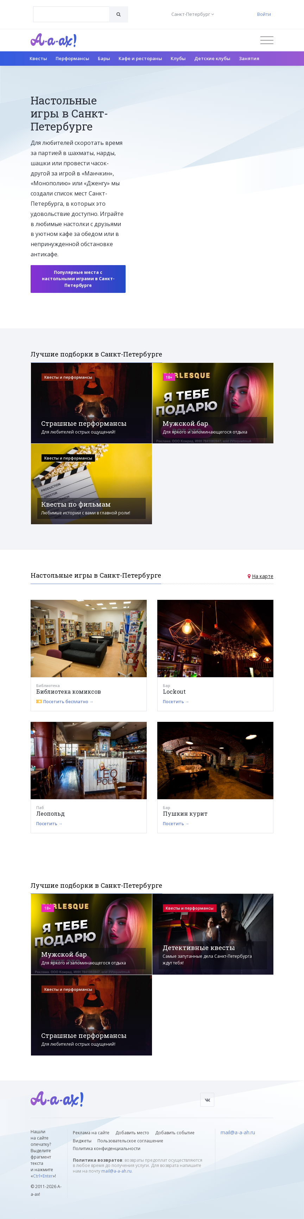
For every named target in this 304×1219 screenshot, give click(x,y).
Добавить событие (175, 1133)
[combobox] (71, 14)
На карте (262, 576)
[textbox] (71, 9)
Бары (104, 58)
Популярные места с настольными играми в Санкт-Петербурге (78, 278)
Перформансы (72, 58)
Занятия (249, 58)
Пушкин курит (185, 813)
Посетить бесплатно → (68, 702)
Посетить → (176, 702)
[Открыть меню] (266, 40)
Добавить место (132, 1133)
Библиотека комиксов (68, 691)
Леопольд (50, 813)
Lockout (174, 691)
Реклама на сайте (91, 1133)
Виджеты (82, 1141)
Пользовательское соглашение (130, 1141)
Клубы (178, 58)
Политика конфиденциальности (106, 1148)
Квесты (38, 58)
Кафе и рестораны (140, 58)
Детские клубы (212, 58)
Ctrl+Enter (43, 1176)
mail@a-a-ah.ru (116, 1171)
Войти (264, 14)
